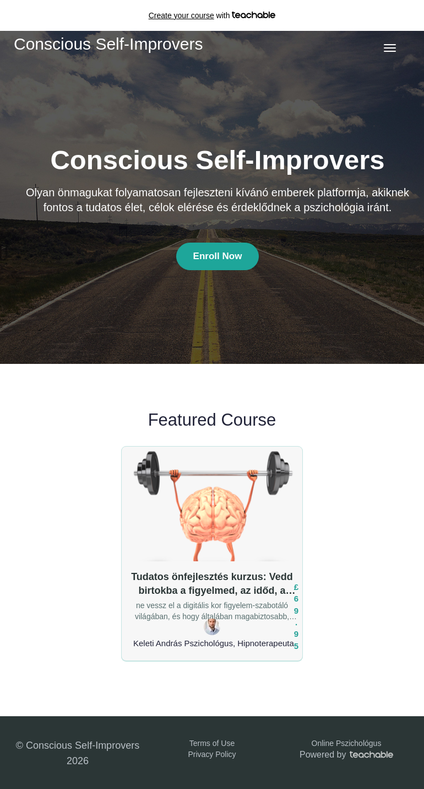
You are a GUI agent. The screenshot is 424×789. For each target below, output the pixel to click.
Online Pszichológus (347, 743)
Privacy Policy (212, 754)
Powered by (346, 754)
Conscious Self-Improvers (108, 44)
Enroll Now (217, 256)
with (212, 15)
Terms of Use (212, 743)
